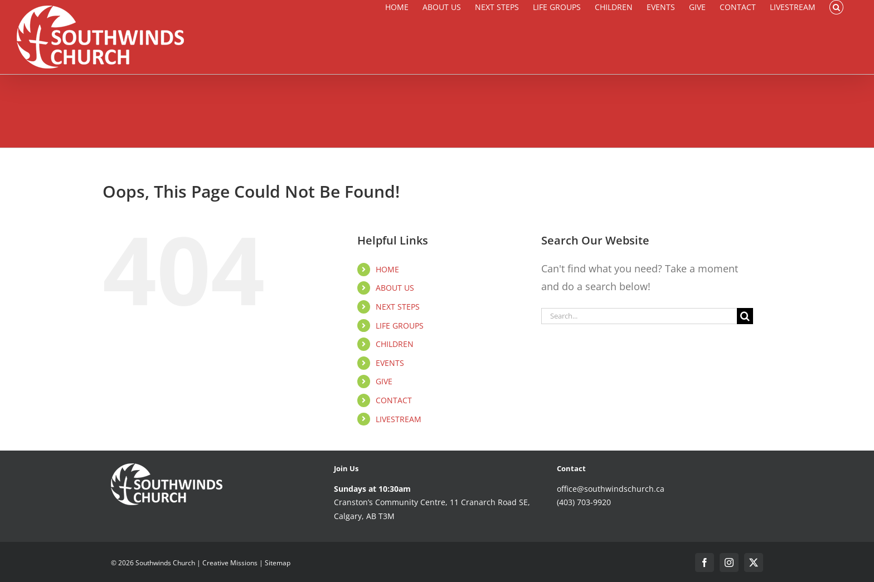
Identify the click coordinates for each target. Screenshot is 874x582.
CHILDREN (395, 344)
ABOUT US (395, 287)
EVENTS (390, 363)
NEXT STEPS (398, 306)
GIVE (384, 381)
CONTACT (394, 400)
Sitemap (277, 563)
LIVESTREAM (398, 419)
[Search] (745, 316)
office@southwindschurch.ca (610, 488)
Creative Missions (230, 563)
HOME (387, 269)
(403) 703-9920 (584, 502)
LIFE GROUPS (400, 325)
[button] (836, 7)
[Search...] (639, 316)
